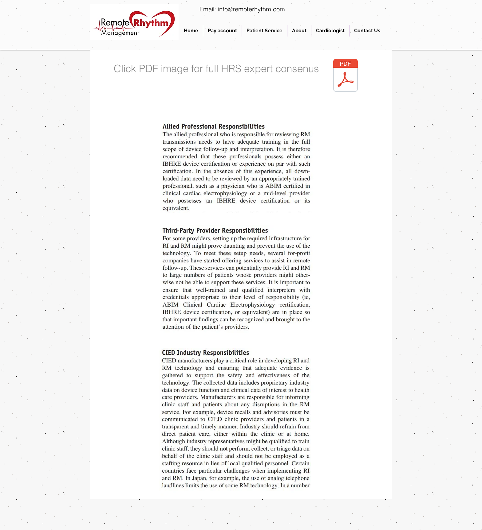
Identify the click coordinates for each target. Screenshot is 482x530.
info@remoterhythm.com (251, 9)
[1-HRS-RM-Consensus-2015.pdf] (345, 76)
